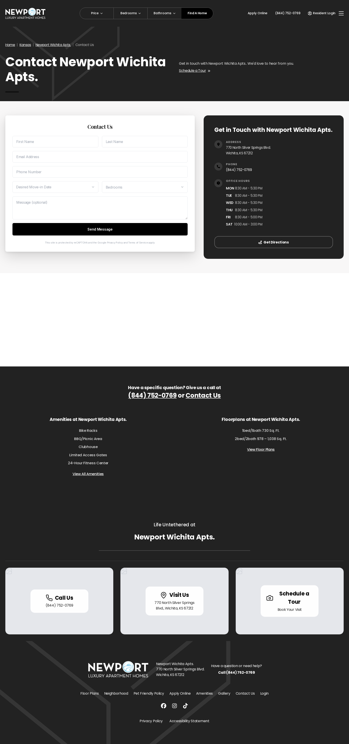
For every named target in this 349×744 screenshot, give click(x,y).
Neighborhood (116, 693)
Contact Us (203, 395)
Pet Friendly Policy (149, 693)
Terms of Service (138, 242)
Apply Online (257, 13)
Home (10, 44)
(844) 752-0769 (239, 169)
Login (264, 693)
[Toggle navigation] (341, 13)
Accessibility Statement (189, 721)
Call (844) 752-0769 (236, 672)
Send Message (99, 229)
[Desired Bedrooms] (145, 187)
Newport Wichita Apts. (53, 44)
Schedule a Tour (194, 70)
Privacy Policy (115, 242)
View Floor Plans (261, 449)
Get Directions (273, 242)
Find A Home (197, 13)
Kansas (25, 44)
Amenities (204, 693)
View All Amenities (88, 474)
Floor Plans (89, 693)
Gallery (224, 693)
